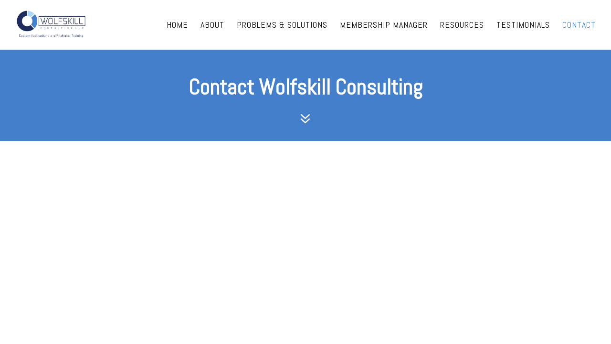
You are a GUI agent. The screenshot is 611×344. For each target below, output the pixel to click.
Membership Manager (384, 26)
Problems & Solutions (282, 26)
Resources (462, 26)
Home (177, 26)
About (212, 26)
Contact (579, 26)
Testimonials (523, 26)
